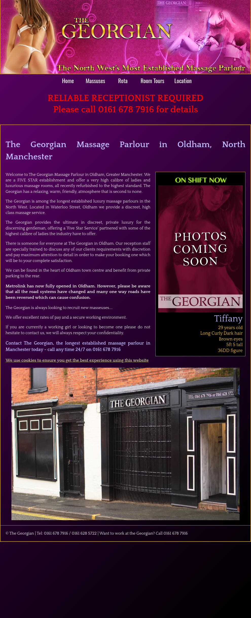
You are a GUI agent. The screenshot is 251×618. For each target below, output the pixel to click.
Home (68, 80)
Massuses (95, 80)
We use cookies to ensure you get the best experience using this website (77, 360)
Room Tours (152, 80)
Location (183, 80)
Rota (123, 80)
